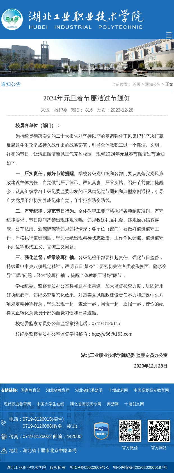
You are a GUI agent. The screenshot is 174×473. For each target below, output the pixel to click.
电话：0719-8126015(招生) (36, 419)
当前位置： (122, 84)
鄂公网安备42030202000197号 (140, 467)
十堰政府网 (118, 390)
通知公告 (153, 84)
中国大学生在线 (50, 404)
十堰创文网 (134, 404)
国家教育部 (30, 390)
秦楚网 (113, 404)
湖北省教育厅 (58, 390)
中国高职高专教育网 (151, 390)
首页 (137, 84)
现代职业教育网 (17, 404)
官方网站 (159, 448)
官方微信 (130, 448)
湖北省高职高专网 (85, 404)
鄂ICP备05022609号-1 (89, 467)
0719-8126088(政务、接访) (50, 426)
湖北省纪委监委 (89, 390)
